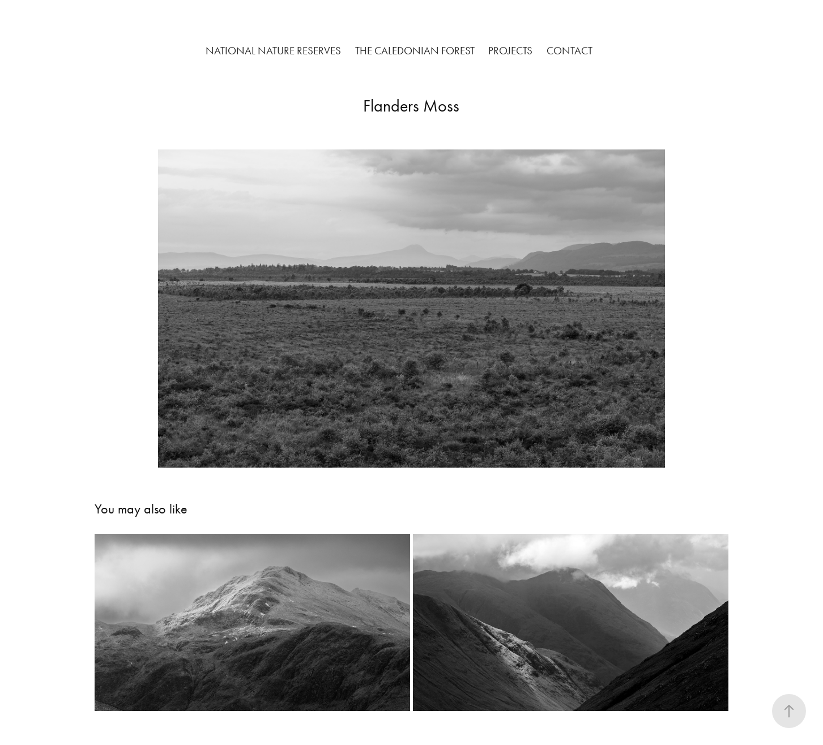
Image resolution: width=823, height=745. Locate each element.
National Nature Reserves (273, 50)
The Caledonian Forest (415, 50)
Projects (510, 50)
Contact (569, 50)
